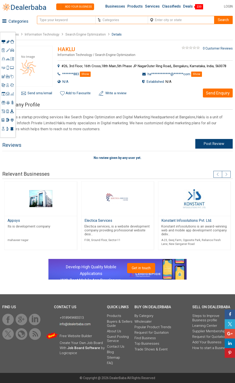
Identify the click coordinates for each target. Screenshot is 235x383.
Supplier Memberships (209, 331)
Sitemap (113, 357)
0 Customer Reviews (218, 48)
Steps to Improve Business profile (205, 318)
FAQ (110, 363)
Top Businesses (146, 343)
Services (152, 6)
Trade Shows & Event (151, 349)
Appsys (14, 220)
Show (85, 74)
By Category (143, 316)
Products (135, 6)
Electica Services (98, 220)
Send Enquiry (218, 93)
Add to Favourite (78, 93)
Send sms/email (40, 93)
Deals (188, 6)
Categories (15, 21)
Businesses (115, 6)
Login (228, 6)
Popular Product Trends (152, 327)
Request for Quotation (151, 332)
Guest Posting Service (118, 339)
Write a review (115, 93)
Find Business (145, 338)
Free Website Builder (76, 336)
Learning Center (204, 326)
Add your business (74, 6)
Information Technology (42, 34)
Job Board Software (83, 348)
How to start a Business (210, 348)
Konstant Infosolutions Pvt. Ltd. (186, 220)
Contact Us (115, 346)
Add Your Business (206, 342)
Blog (110, 352)
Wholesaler (143, 321)
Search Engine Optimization (85, 34)
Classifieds (171, 6)
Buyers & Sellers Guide (119, 323)
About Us (114, 331)
